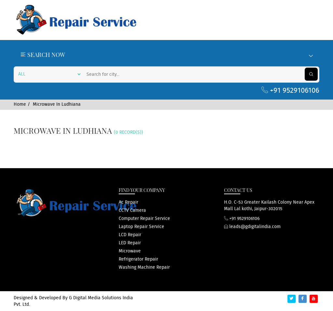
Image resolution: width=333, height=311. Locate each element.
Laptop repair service (141, 226)
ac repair (128, 202)
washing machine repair (144, 267)
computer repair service (144, 218)
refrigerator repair (138, 259)
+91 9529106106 (290, 90)
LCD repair (130, 234)
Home (20, 104)
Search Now (166, 55)
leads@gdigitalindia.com (252, 226)
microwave (130, 251)
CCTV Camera (132, 210)
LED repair (130, 243)
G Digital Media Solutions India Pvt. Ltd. (73, 301)
